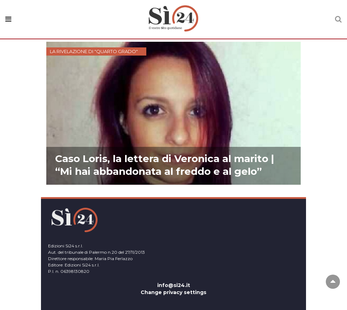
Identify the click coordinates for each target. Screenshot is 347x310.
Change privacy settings (173, 292)
